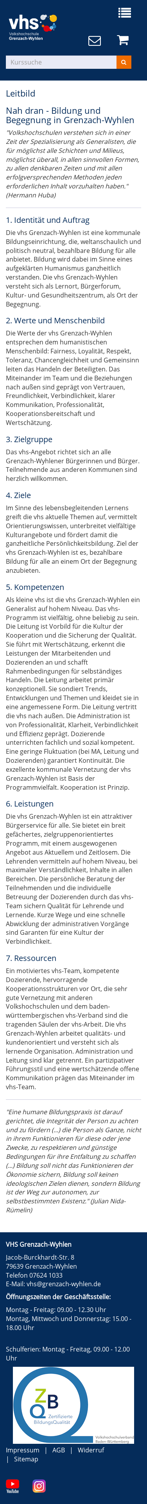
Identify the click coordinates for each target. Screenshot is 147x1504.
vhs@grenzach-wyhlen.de (64, 1284)
